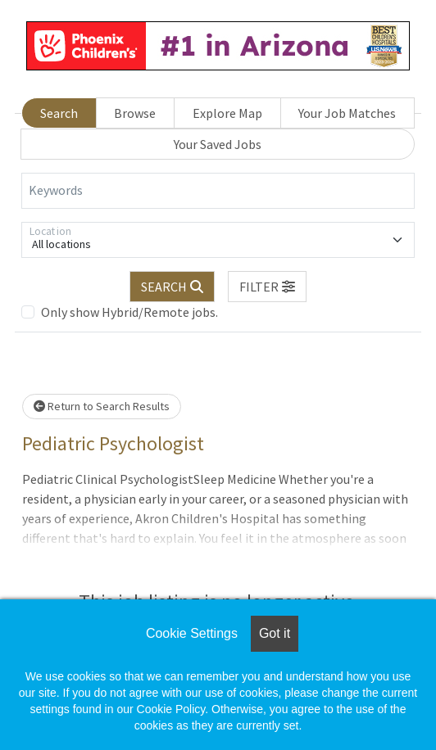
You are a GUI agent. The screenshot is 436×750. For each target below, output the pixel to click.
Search (59, 113)
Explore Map (227, 113)
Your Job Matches (347, 113)
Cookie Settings (192, 633)
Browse (135, 113)
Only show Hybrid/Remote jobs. (129, 312)
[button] (267, 286)
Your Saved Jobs (217, 144)
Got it (274, 633)
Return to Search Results (102, 406)
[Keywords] (218, 191)
